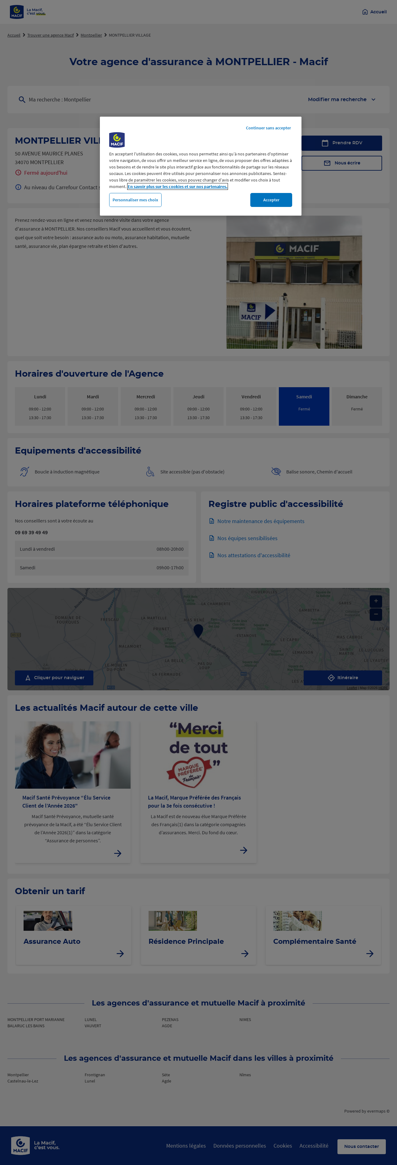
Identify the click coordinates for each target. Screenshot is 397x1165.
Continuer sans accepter (268, 128)
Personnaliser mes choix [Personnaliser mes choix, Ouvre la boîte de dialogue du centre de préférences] (135, 200)
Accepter (271, 200)
